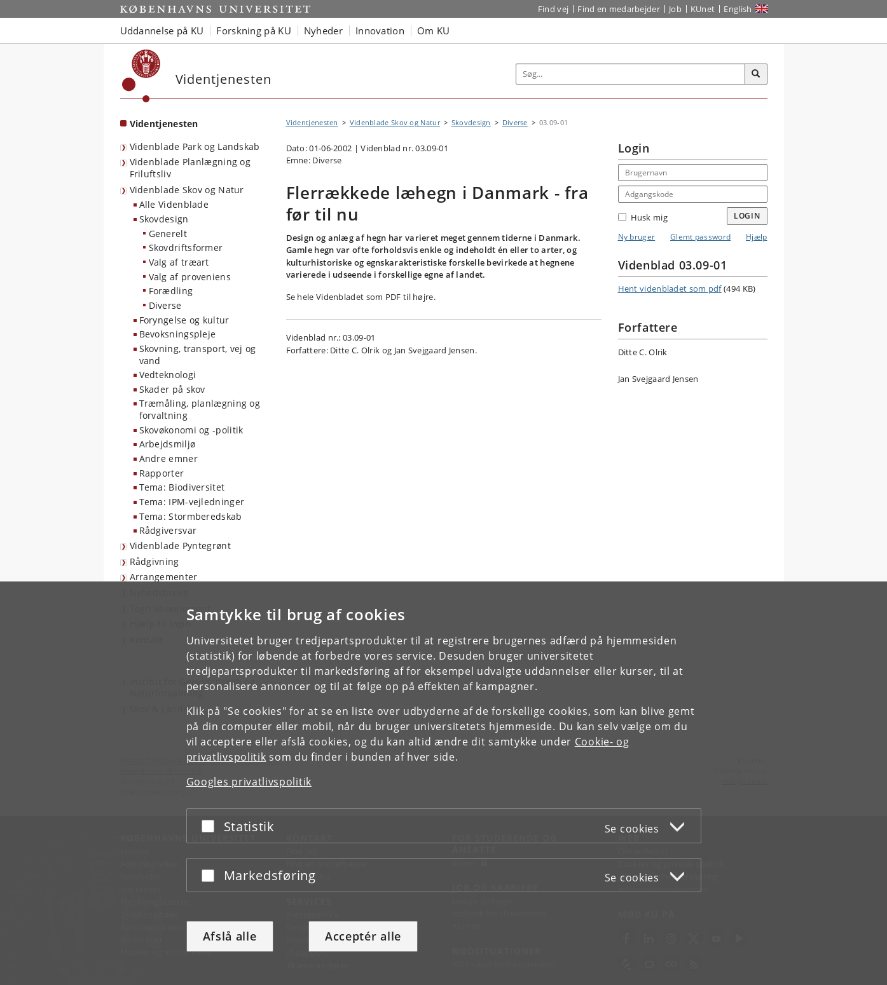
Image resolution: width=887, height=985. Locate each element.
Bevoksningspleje (177, 334)
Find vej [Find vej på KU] (553, 9)
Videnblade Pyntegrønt (180, 546)
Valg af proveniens (190, 277)
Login (747, 215)
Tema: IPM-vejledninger (192, 502)
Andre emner (168, 458)
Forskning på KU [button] (253, 30)
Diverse (165, 305)
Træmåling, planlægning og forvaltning (200, 409)
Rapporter (161, 473)
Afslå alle (230, 936)
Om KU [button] (433, 30)
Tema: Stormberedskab (190, 516)
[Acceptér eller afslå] (211, 825)
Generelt (168, 234)
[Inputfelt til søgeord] (631, 74)
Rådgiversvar (168, 530)
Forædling (171, 291)
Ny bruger (637, 236)
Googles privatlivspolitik (249, 782)
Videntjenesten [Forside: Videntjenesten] (164, 124)
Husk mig (643, 217)
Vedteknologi (167, 375)
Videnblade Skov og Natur (187, 190)
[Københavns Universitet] (141, 76)
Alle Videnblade (174, 204)
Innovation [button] (379, 30)
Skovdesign (164, 219)
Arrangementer (164, 577)
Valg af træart (179, 262)
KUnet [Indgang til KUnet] (703, 9)
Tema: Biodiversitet (182, 487)
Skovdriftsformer (186, 247)
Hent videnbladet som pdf (670, 288)
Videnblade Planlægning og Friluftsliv (190, 168)
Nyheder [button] (323, 30)
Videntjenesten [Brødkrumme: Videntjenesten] (312, 122)
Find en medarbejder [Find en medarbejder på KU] (618, 9)
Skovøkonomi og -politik (191, 430)
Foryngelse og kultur (184, 320)
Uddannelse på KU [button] (162, 30)
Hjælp (756, 236)
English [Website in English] (738, 9)
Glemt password (700, 236)
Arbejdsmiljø (167, 444)
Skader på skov (172, 389)
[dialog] (443, 783)
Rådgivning (154, 561)
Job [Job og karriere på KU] (675, 9)
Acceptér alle (363, 936)
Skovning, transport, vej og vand (197, 355)
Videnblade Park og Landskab (195, 146)
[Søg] (756, 74)
